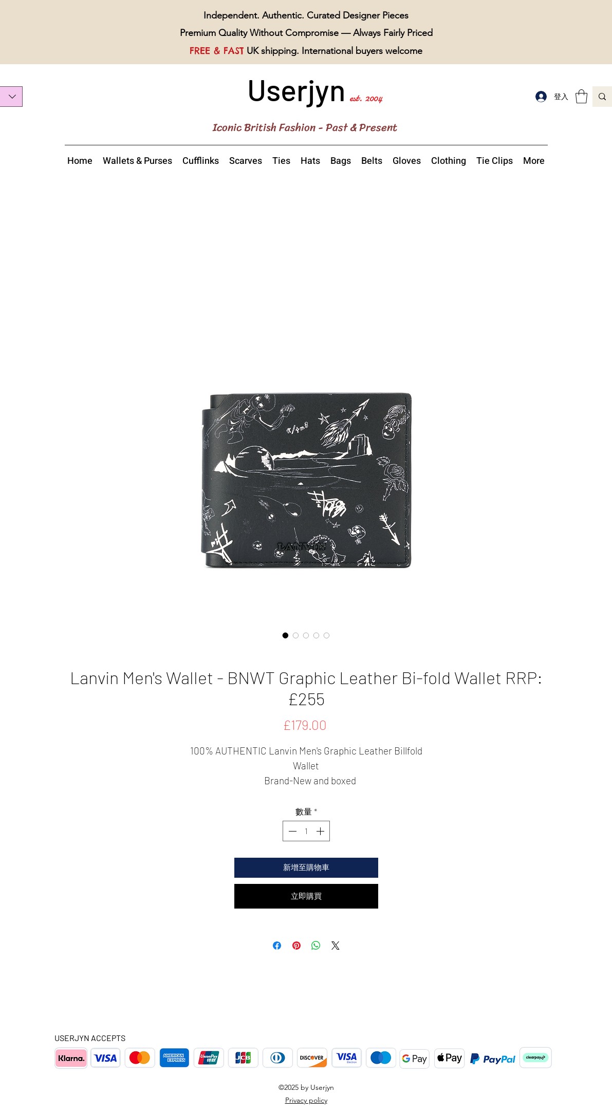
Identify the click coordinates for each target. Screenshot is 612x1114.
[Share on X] (335, 945)
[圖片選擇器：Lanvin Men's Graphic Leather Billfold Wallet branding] (316, 635)
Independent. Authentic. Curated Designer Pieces (306, 15)
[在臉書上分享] (277, 945)
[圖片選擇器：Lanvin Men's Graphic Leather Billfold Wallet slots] (327, 635)
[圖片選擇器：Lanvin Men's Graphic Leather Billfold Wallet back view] (296, 635)
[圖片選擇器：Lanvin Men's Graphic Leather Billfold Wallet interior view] (306, 635)
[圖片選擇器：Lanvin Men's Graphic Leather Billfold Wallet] (286, 635)
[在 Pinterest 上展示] (296, 945)
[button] (581, 96)
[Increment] (321, 831)
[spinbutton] (306, 831)
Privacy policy (306, 1100)
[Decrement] (291, 831)
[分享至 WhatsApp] (316, 945)
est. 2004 (365, 98)
